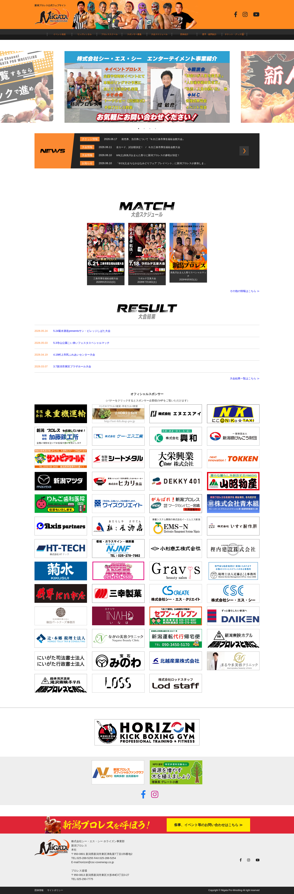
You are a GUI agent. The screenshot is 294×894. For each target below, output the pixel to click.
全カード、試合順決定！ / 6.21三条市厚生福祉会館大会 (148, 147)
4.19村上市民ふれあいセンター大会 (74, 354)
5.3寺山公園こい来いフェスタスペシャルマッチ (81, 342)
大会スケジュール (159, 34)
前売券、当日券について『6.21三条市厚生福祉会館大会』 (153, 139)
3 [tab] (150, 128)
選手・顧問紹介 (209, 34)
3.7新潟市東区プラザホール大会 (72, 366)
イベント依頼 (59, 34)
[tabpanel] (147, 87)
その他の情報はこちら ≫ (245, 291)
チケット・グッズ (234, 34)
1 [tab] (138, 128)
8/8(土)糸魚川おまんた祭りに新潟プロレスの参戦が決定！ (148, 155)
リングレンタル (84, 34)
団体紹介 (184, 34)
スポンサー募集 (134, 34)
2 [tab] (144, 128)
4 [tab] (155, 128)
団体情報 (39, 890)
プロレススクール (109, 34)
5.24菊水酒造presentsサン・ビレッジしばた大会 (81, 330)
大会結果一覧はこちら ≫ (245, 378)
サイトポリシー (55, 890)
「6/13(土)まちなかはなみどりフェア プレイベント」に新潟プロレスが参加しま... (161, 163)
